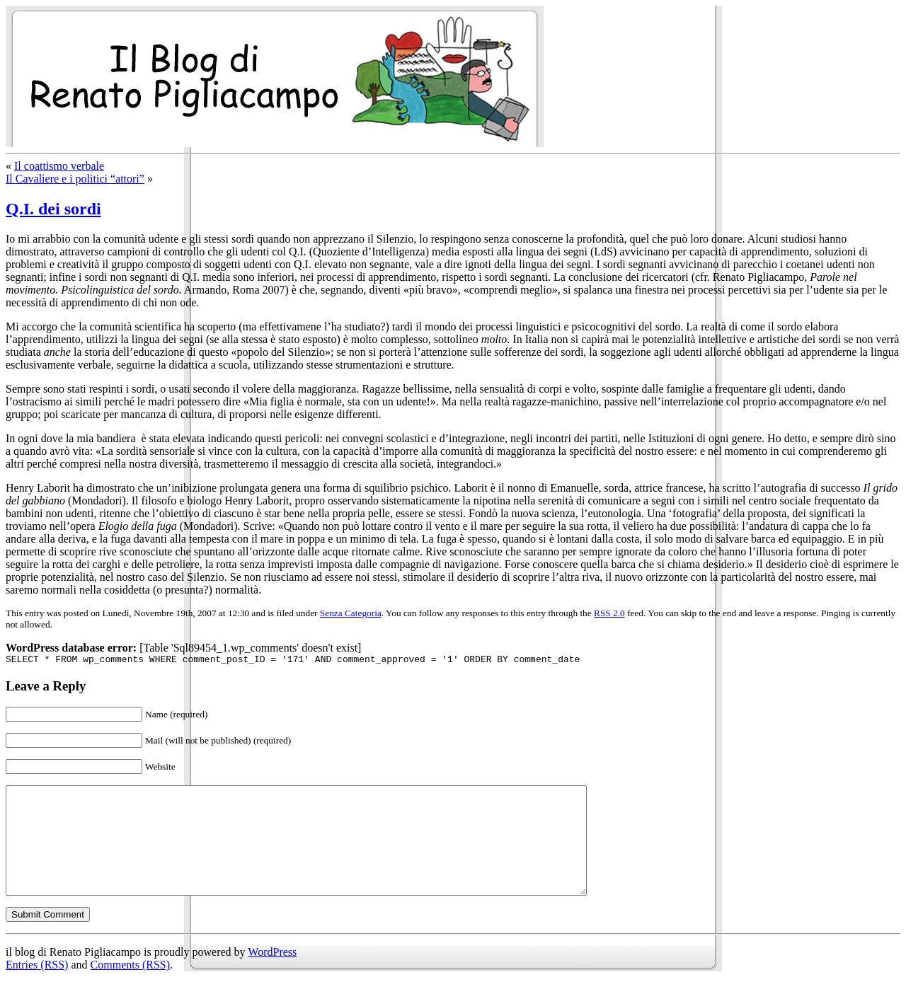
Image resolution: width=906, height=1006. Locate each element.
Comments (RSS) (130, 988)
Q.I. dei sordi (53, 209)
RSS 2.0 (609, 613)
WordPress (272, 975)
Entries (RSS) (37, 988)
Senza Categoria (351, 613)
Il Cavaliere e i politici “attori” (75, 179)
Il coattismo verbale (59, 166)
